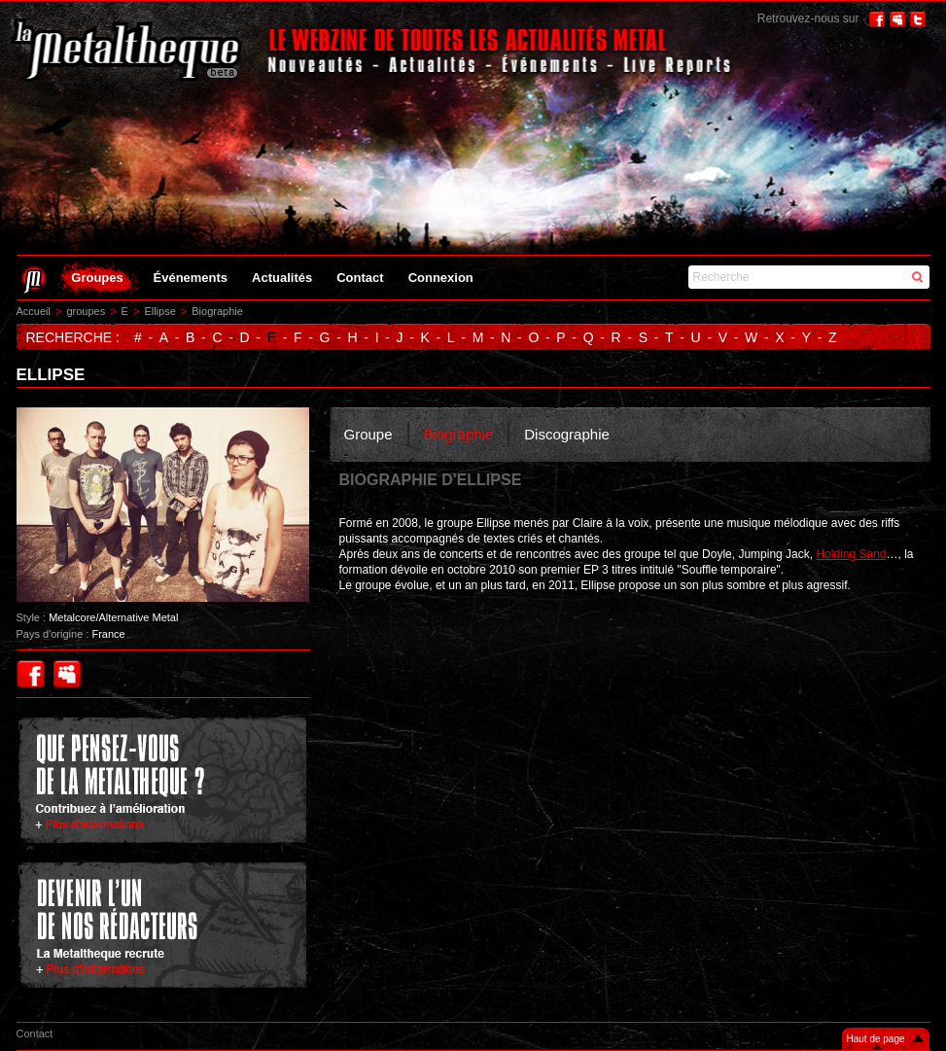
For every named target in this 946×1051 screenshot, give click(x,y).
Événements (191, 277)
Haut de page (876, 1038)
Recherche (721, 277)
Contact (359, 277)
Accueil (34, 311)
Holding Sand (851, 554)
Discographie (567, 434)
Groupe (368, 434)
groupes (85, 311)
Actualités (282, 277)
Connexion (440, 277)
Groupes (97, 277)
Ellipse (159, 311)
